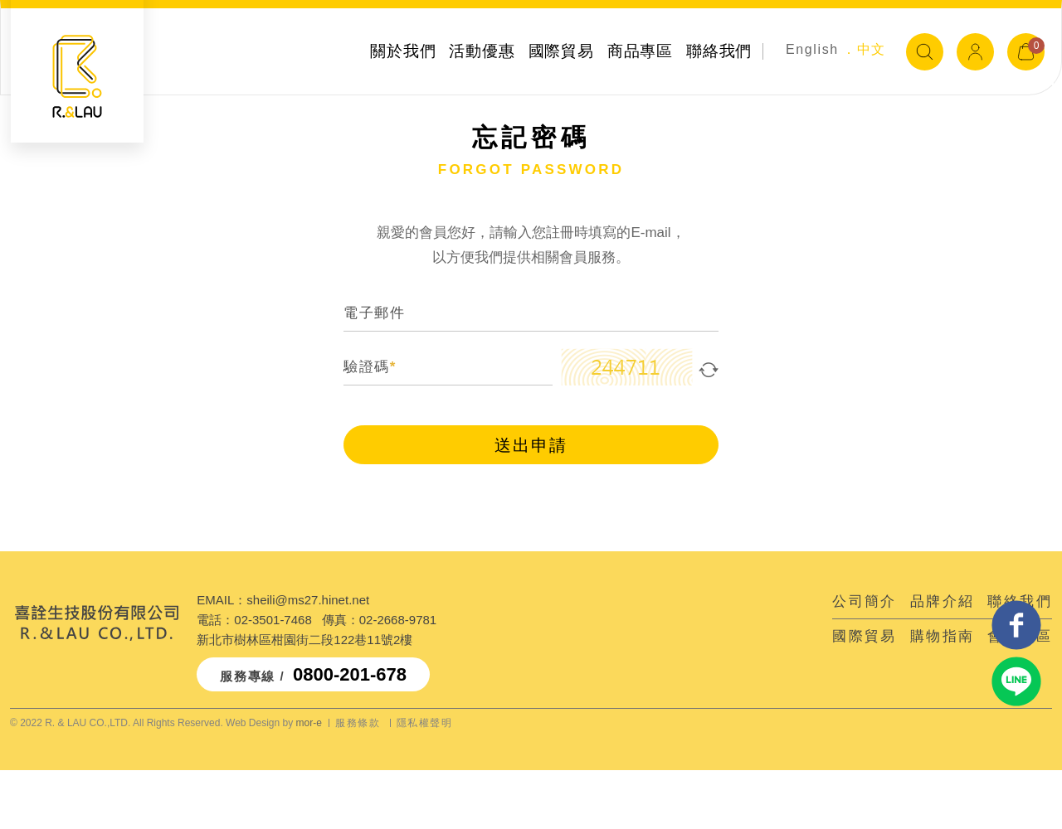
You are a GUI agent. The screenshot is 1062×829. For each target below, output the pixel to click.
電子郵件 (374, 314)
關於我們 (403, 51)
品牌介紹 (942, 601)
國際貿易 (561, 51)
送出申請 (531, 446)
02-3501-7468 (272, 620)
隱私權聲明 (425, 723)
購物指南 (942, 636)
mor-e (309, 723)
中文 (871, 49)
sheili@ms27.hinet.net (307, 600)
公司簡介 (864, 601)
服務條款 (357, 723)
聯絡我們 (719, 51)
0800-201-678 (350, 674)
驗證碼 (370, 368)
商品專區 (640, 51)
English (812, 49)
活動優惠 (481, 51)
